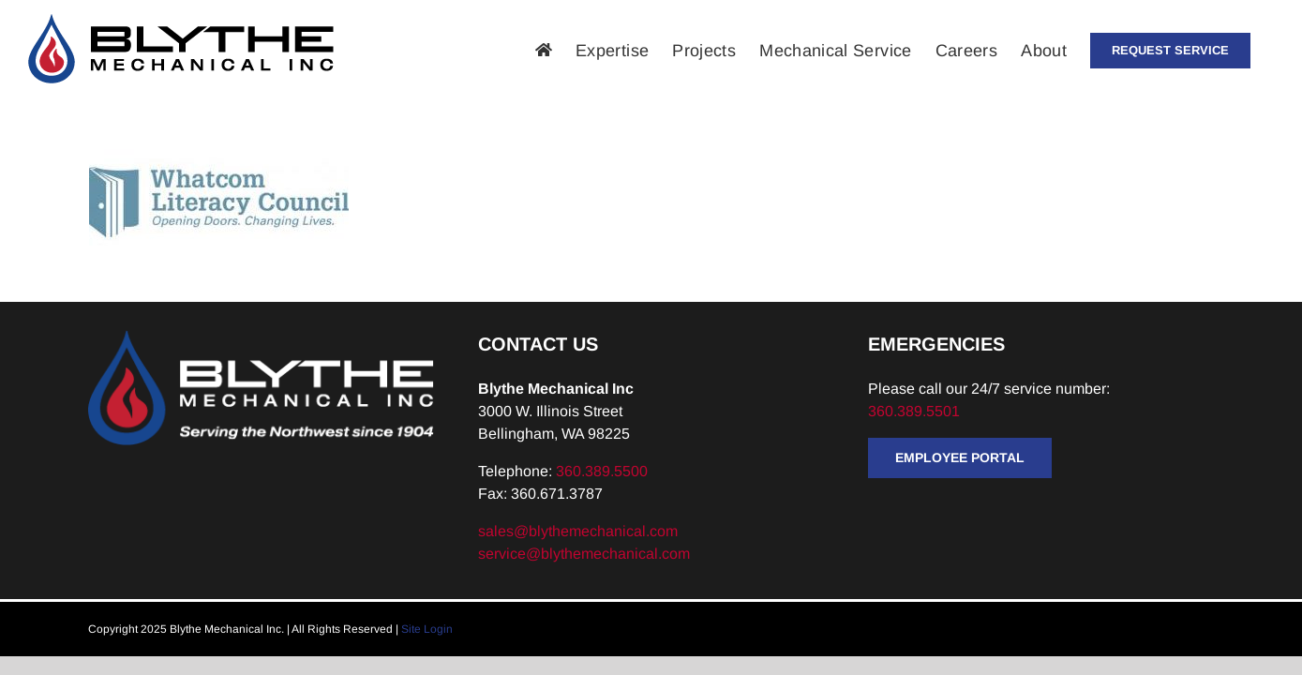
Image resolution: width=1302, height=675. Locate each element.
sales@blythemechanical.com (578, 531)
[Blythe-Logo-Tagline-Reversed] (260, 337)
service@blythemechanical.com (584, 554)
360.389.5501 (916, 411)
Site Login (427, 629)
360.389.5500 (602, 471)
